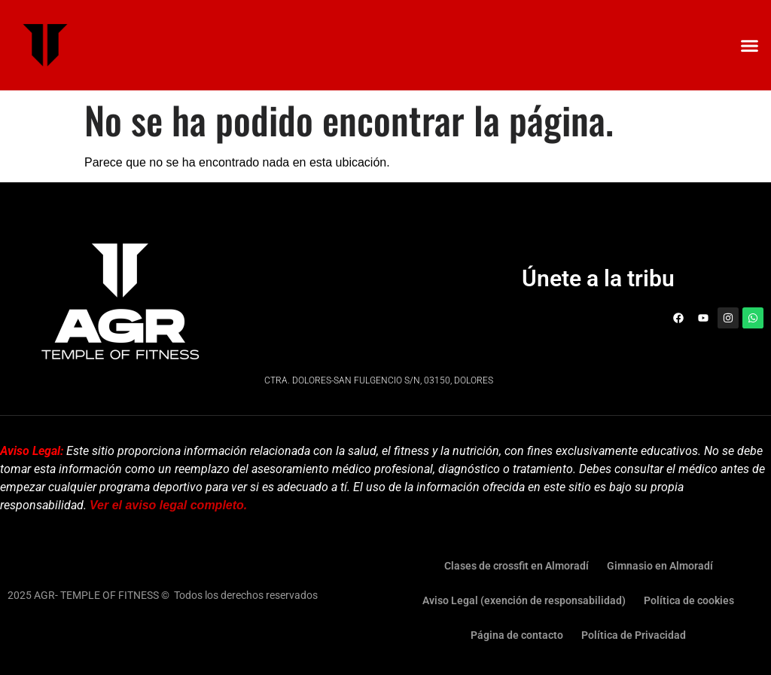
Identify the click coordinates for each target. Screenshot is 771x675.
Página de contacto (517, 635)
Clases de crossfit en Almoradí (516, 566)
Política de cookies (689, 600)
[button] (749, 45)
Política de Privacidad (633, 635)
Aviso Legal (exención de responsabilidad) (524, 600)
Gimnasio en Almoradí (660, 566)
